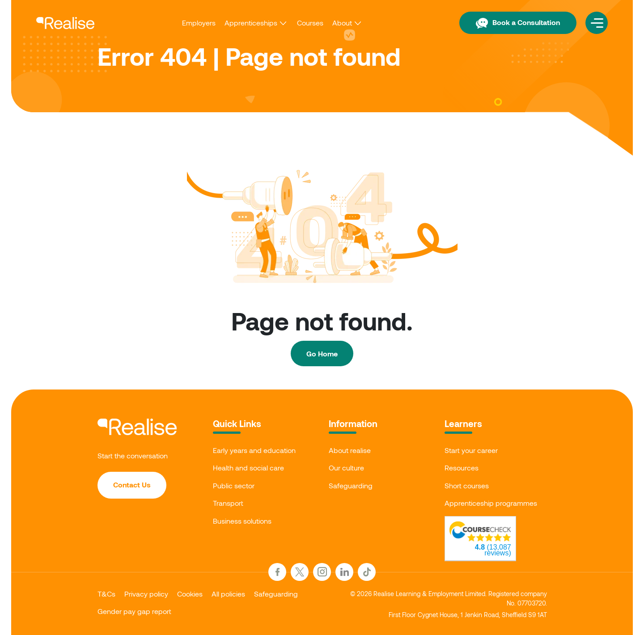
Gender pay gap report (134, 611)
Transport (228, 503)
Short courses (467, 485)
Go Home (322, 353)
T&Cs (106, 593)
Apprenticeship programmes (491, 503)
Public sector (233, 485)
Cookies (190, 593)
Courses (310, 22)
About (342, 22)
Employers (199, 22)
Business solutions (242, 520)
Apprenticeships (251, 22)
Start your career (471, 450)
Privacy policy (146, 593)
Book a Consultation (518, 22)
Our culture (346, 467)
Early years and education (254, 450)
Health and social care (248, 467)
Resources (462, 467)
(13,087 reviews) (493, 550)
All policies (228, 593)
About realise (350, 450)
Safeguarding (351, 485)
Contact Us (132, 484)
